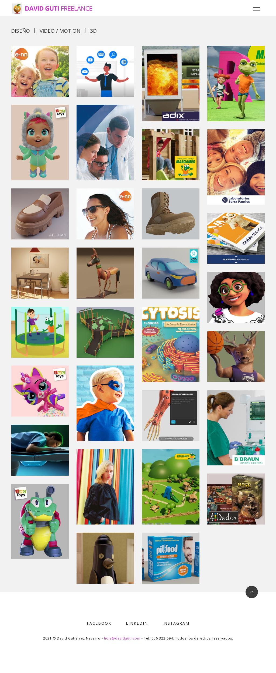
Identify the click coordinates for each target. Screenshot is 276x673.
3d (93, 30)
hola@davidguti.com (122, 638)
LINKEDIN (137, 623)
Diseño (20, 30)
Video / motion (60, 30)
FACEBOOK (99, 623)
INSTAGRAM (176, 623)
